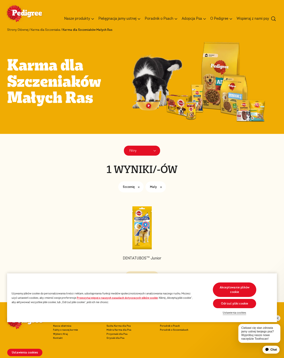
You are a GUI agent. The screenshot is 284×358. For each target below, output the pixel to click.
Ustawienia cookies (25, 352)
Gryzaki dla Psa (115, 338)
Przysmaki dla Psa (117, 334)
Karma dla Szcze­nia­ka (45, 30)
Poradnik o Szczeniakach (174, 329)
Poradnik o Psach (170, 325)
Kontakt (58, 338)
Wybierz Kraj (60, 334)
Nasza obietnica (62, 325)
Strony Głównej (17, 30)
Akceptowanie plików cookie (234, 289)
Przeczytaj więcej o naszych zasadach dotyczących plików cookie (117, 298)
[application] (269, 349)
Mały (157, 187)
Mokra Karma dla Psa (118, 329)
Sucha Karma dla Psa (118, 325)
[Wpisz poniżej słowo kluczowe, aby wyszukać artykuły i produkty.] (273, 18)
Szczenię (132, 187)
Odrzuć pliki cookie (234, 303)
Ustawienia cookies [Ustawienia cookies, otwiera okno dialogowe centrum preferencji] (234, 313)
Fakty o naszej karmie (65, 329)
